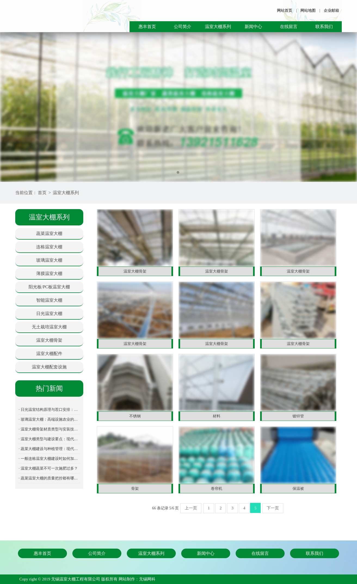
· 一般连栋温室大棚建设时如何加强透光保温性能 (49, 459)
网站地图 (308, 10)
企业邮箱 (331, 10)
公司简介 (182, 26)
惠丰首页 (147, 26)
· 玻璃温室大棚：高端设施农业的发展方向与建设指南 (49, 419)
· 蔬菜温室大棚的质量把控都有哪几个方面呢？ (49, 478)
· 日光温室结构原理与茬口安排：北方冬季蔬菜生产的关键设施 (49, 410)
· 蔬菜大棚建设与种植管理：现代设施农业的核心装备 (49, 449)
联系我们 (324, 26)
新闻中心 (253, 26)
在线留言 (288, 26)
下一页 (273, 508)
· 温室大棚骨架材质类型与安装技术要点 (49, 429)
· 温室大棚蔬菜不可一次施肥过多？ (48, 468)
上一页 (191, 508)
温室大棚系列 (218, 26)
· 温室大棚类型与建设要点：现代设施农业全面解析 (49, 439)
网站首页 (284, 10)
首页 (42, 192)
